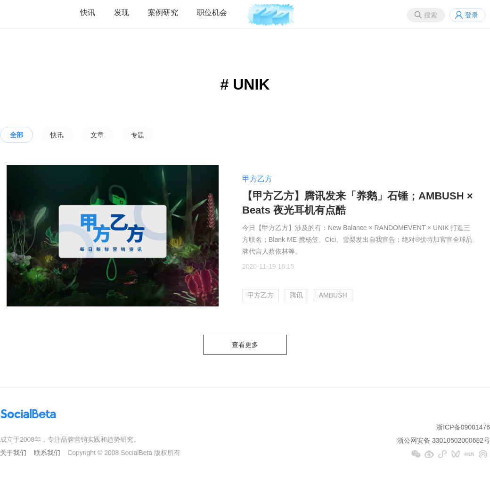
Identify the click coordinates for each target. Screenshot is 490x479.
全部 (16, 135)
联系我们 (47, 452)
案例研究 (163, 12)
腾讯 (296, 295)
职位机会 (212, 12)
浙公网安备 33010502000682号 (443, 440)
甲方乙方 (257, 179)
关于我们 (13, 452)
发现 (121, 12)
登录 (471, 15)
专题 (137, 135)
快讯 (87, 12)
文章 (97, 135)
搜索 (430, 15)
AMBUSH (333, 295)
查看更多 (245, 344)
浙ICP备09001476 (463, 427)
